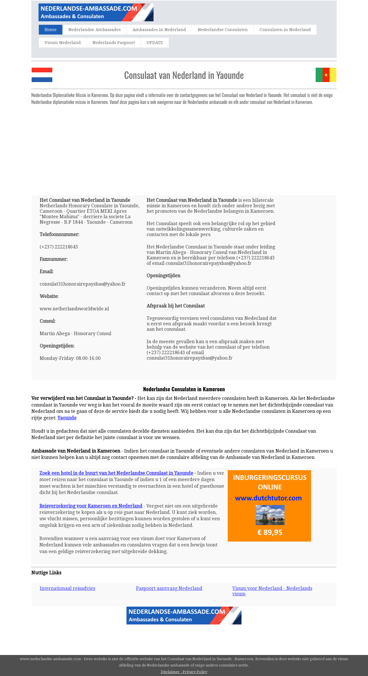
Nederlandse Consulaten (223, 29)
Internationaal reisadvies (67, 588)
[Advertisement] (184, 147)
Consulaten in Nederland (285, 29)
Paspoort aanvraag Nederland (169, 588)
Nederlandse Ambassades (94, 29)
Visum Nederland (63, 42)
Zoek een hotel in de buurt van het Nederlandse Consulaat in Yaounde (116, 473)
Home (51, 29)
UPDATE (155, 42)
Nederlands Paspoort (114, 42)
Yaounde (66, 418)
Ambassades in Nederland (159, 29)
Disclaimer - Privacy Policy (184, 672)
